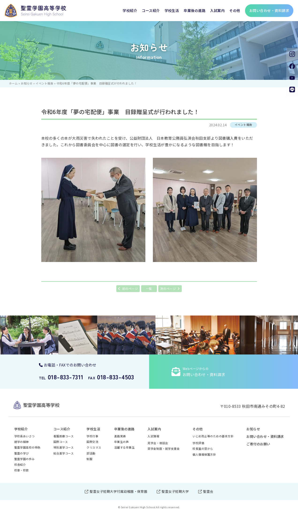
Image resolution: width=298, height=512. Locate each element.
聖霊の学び (21, 453)
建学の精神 (21, 442)
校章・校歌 (21, 470)
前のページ (130, 288)
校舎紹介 (20, 464)
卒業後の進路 (194, 10)
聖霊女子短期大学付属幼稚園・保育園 (118, 491)
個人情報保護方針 (204, 454)
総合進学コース (63, 453)
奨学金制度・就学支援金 (163, 448)
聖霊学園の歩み (24, 459)
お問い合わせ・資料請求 (265, 436)
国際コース (60, 442)
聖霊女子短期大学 (175, 491)
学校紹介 (130, 10)
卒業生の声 (121, 442)
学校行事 (92, 436)
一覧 (149, 288)
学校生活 (172, 10)
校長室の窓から (202, 448)
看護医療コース (63, 436)
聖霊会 (208, 491)
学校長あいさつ (24, 436)
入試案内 (217, 10)
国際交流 (92, 442)
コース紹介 (151, 10)
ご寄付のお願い (258, 444)
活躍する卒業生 (124, 447)
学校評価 (198, 443)
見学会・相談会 (157, 443)
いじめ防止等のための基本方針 (213, 436)
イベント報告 (44, 83)
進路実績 (120, 436)
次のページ (168, 288)
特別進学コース (63, 447)
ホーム (13, 83)
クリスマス (94, 447)
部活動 (91, 453)
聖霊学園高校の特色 (27, 447)
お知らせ (27, 83)
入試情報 (153, 436)
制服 (89, 459)
